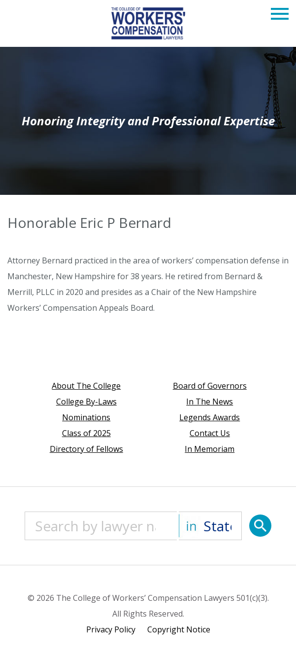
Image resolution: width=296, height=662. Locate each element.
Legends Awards (209, 417)
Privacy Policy (110, 629)
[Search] (260, 526)
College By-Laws (86, 401)
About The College (86, 385)
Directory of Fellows (86, 448)
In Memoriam (209, 448)
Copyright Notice (178, 629)
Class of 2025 (86, 433)
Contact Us (210, 433)
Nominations (86, 417)
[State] (210, 526)
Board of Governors (210, 385)
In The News (209, 401)
